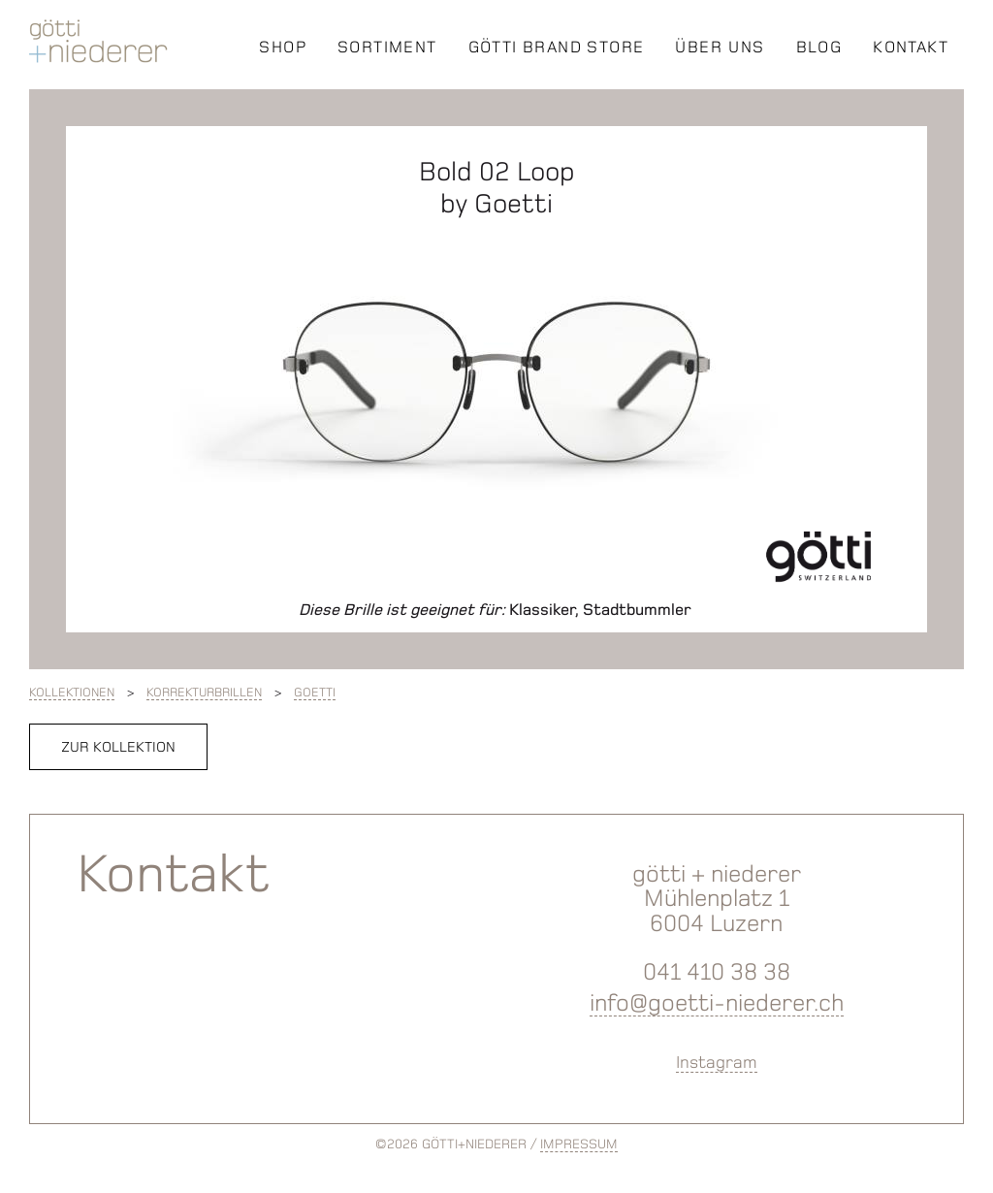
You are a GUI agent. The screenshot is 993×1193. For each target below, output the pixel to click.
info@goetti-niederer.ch (717, 1002)
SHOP (282, 46)
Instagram (716, 1062)
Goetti (315, 692)
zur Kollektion (118, 747)
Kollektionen (71, 692)
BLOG (819, 46)
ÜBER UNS (719, 46)
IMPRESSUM (579, 1144)
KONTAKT (910, 46)
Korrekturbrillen (204, 692)
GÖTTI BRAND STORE (556, 46)
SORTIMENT (387, 46)
